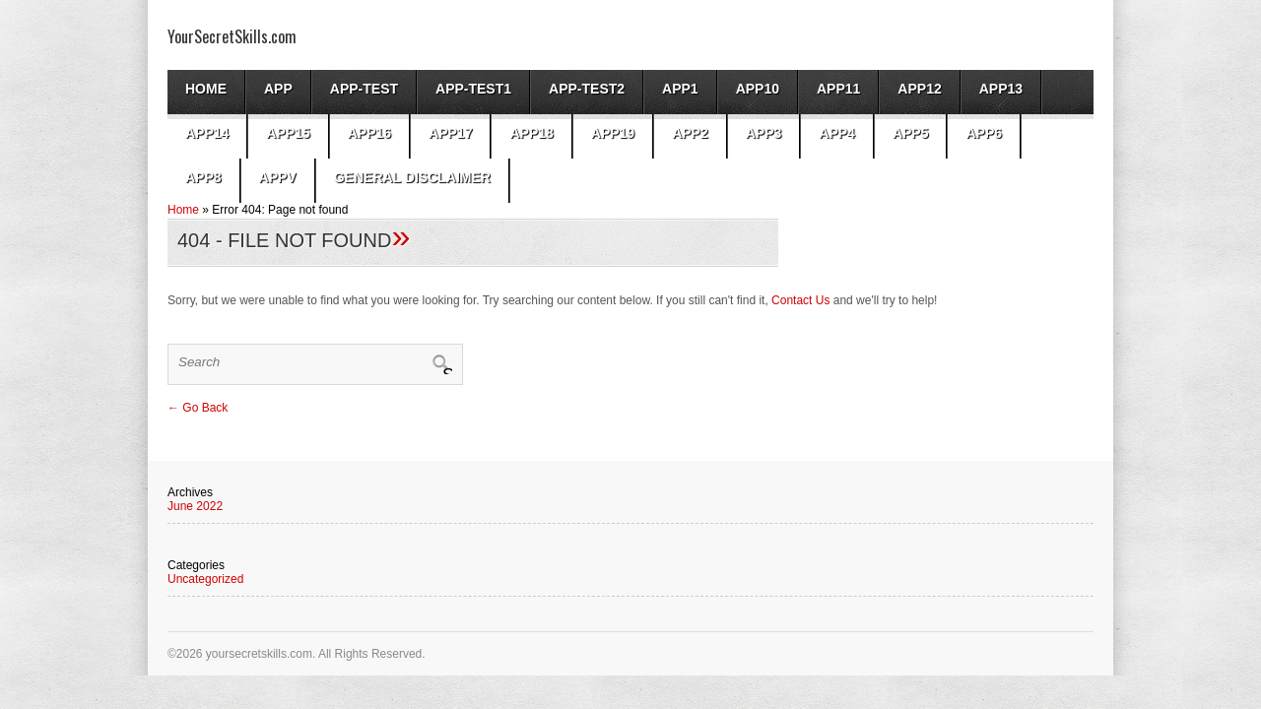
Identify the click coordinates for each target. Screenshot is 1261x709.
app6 (983, 133)
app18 (531, 133)
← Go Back (197, 408)
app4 (837, 133)
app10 (757, 89)
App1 (680, 89)
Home (206, 89)
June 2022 (195, 506)
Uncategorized (205, 579)
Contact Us (800, 300)
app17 (450, 133)
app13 (1001, 89)
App (278, 89)
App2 (690, 133)
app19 (612, 133)
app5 (911, 133)
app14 (207, 133)
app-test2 (587, 89)
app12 (919, 89)
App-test (364, 89)
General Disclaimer (412, 177)
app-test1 (473, 89)
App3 (764, 133)
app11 (838, 89)
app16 (369, 133)
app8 (203, 177)
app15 (287, 133)
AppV (278, 177)
